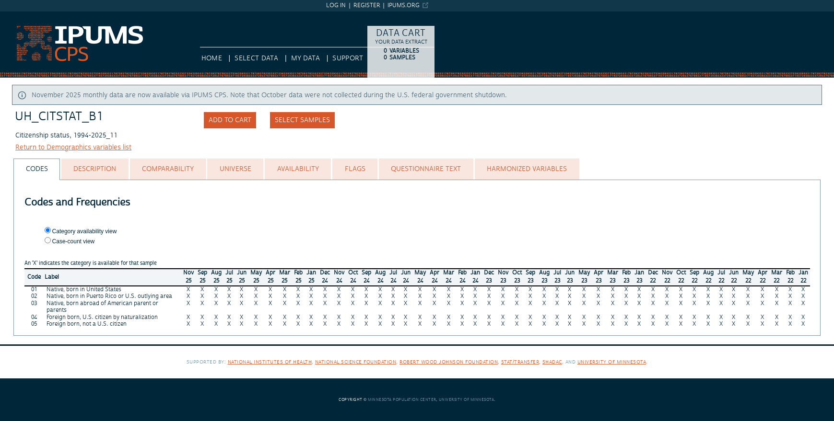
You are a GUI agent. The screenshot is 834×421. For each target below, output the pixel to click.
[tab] (36, 169)
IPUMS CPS (17, 15)
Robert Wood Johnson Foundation (448, 362)
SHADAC (552, 362)
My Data (305, 58)
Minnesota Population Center (402, 399)
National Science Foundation (356, 362)
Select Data (256, 58)
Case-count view (73, 241)
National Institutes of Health (270, 362)
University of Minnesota (611, 362)
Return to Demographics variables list (73, 147)
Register (366, 5)
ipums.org (404, 5)
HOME (211, 58)
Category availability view (84, 231)
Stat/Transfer (520, 362)
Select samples (302, 120)
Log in (336, 5)
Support (347, 58)
